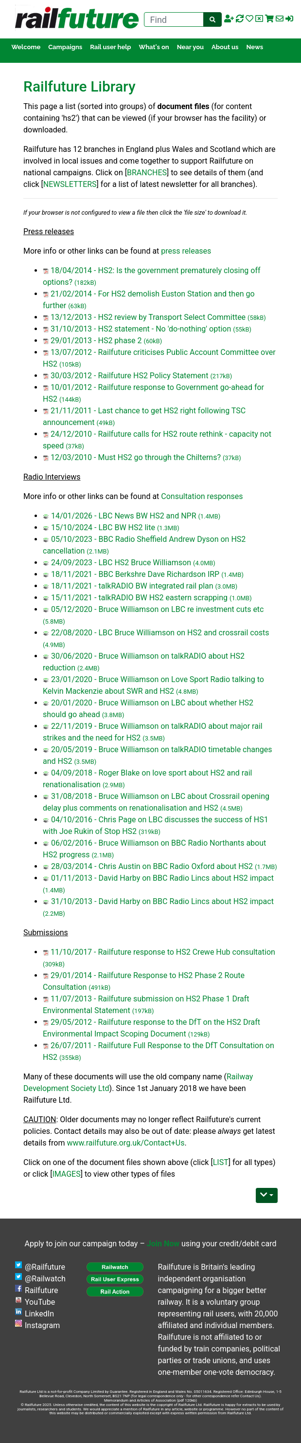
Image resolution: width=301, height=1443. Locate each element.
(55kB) (242, 329)
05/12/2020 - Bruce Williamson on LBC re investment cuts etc (157, 609)
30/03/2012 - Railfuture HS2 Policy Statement (129, 375)
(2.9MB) (114, 785)
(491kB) (99, 987)
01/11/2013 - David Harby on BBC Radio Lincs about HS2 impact (162, 878)
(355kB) (70, 1057)
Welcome (25, 47)
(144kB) (70, 399)
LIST (221, 1162)
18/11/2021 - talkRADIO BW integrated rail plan (132, 586)
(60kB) (153, 341)
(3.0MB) (226, 586)
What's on (154, 47)
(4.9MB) (54, 644)
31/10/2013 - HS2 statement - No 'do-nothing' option (141, 328)
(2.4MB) (88, 668)
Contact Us (249, 1396)
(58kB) (257, 317)
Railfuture (41, 1290)
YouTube (40, 1302)
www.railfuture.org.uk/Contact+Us (125, 1142)
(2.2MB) (54, 913)
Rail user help (110, 47)
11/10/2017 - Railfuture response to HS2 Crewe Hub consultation (163, 952)
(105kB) (70, 364)
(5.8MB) (54, 621)
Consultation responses (202, 496)
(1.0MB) (241, 598)
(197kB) (143, 1011)
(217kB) (221, 376)
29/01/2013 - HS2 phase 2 (96, 340)
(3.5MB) (153, 738)
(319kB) (149, 831)
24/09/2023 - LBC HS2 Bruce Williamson (121, 562)
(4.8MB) (187, 691)
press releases (186, 251)
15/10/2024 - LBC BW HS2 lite (103, 527)
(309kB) (54, 964)
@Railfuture (45, 1267)
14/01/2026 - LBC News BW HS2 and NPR (123, 515)
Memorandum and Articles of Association (140, 1400)
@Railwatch (45, 1278)
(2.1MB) (98, 551)
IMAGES (66, 1174)
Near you (190, 47)
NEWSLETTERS (70, 184)
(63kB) (77, 306)
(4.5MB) (231, 808)
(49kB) (106, 422)
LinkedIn (39, 1313)
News (255, 47)
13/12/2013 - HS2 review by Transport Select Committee (148, 317)
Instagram (42, 1325)
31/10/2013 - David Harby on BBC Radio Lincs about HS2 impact (162, 901)
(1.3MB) (168, 528)
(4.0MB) (204, 563)
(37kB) (75, 446)
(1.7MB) (266, 866)
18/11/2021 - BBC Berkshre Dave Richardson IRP (135, 574)
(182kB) (85, 282)
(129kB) (199, 1034)
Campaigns (65, 47)
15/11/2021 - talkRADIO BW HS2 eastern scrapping (139, 597)
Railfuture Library (79, 86)
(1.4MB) (209, 516)
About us (225, 47)
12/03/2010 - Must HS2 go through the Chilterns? (136, 457)
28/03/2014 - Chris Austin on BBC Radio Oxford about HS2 (152, 866)
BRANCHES (147, 172)
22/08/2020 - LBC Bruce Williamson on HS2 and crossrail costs (160, 632)
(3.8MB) (113, 715)
